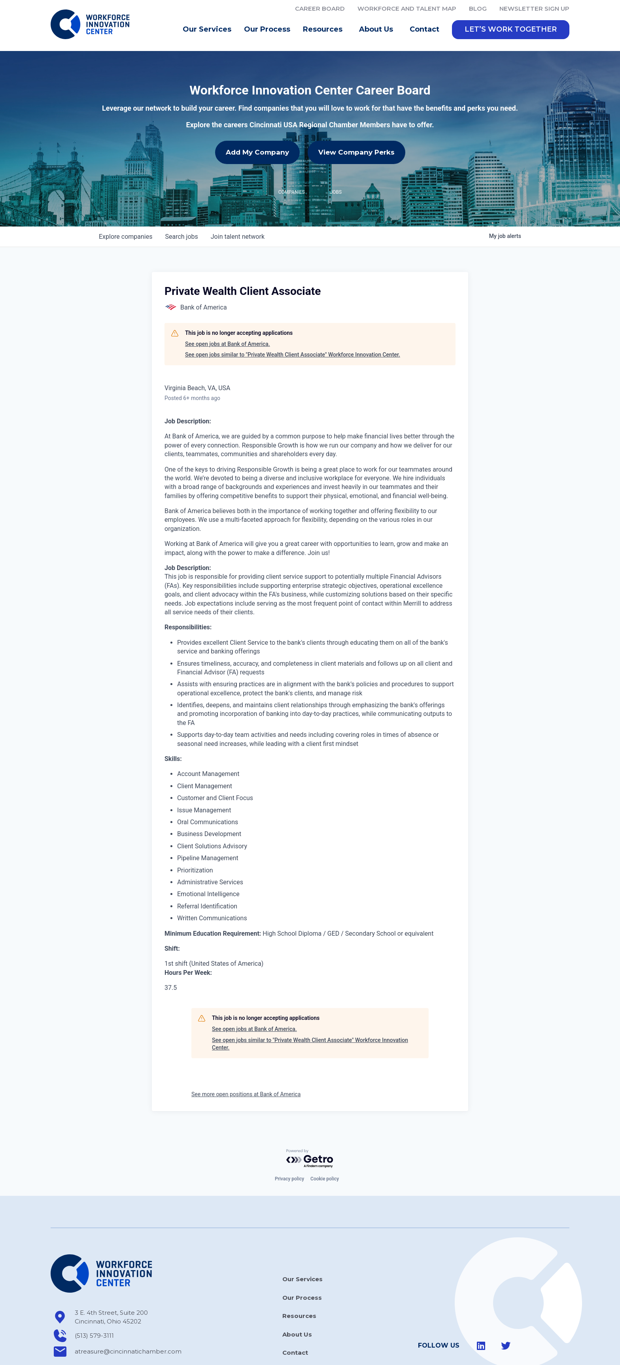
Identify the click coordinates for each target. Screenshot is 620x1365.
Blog (478, 8)
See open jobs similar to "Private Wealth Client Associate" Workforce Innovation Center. (292, 354)
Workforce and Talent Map (406, 8)
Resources (324, 29)
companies (125, 236)
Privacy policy (289, 1179)
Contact (424, 29)
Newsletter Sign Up (534, 8)
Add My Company (257, 152)
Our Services (207, 29)
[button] (510, 29)
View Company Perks (356, 152)
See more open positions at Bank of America (246, 1094)
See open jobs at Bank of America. (227, 344)
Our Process (267, 29)
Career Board (320, 8)
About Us (378, 29)
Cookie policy (324, 1179)
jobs (181, 236)
